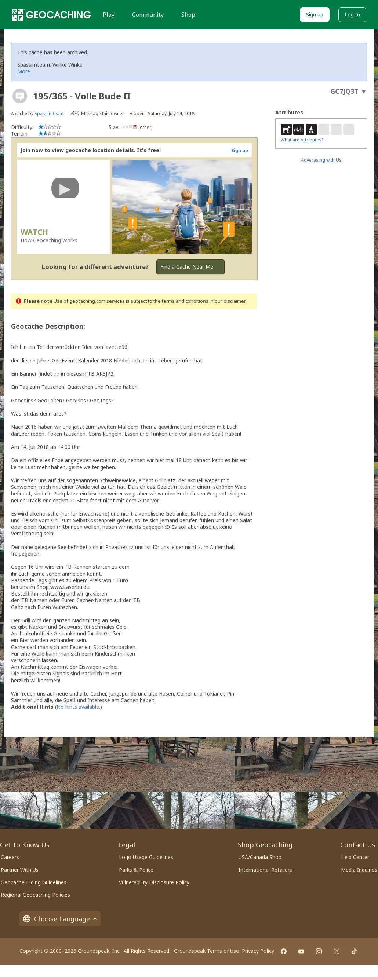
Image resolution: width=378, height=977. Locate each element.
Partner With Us (20, 869)
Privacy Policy (258, 950)
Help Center (355, 857)
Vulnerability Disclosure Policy (154, 882)
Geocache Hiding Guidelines (33, 882)
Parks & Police (136, 869)
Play (109, 15)
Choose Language (59, 918)
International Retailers (265, 869)
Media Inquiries (359, 869)
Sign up (314, 14)
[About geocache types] (20, 96)
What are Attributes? (302, 140)
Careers (10, 857)
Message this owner (102, 113)
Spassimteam (48, 113)
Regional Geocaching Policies (35, 894)
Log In (352, 14)
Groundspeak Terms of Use (206, 950)
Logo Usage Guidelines (146, 857)
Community (148, 15)
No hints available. (78, 706)
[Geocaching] (51, 14)
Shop (188, 15)
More (23, 71)
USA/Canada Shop (260, 857)
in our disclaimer (227, 301)
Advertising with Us (321, 160)
